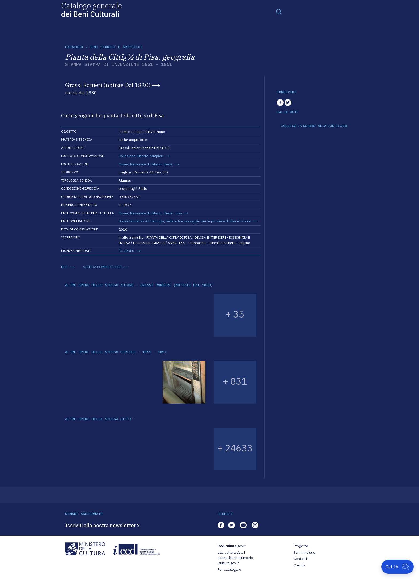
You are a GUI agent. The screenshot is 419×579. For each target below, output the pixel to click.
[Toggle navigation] (279, 11)
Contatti (300, 559)
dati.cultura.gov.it (231, 552)
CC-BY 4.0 (126, 251)
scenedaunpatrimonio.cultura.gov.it (235, 560)
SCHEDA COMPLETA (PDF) (103, 267)
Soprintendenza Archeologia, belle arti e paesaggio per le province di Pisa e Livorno (185, 221)
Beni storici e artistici (116, 47)
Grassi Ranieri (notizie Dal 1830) (107, 85)
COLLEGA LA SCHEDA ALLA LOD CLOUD (314, 126)
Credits (300, 565)
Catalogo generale (91, 9)
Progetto (301, 546)
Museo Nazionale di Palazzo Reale (146, 164)
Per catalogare (229, 569)
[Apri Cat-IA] (397, 567)
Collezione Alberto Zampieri (141, 156)
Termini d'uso (304, 552)
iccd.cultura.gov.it (232, 546)
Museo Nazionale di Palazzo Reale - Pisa (150, 213)
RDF (64, 267)
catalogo (74, 47)
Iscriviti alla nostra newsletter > (102, 525)
